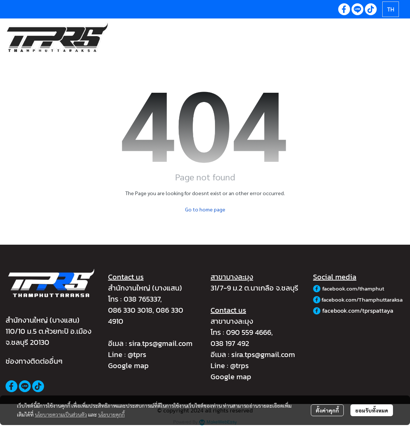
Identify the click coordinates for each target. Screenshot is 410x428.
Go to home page (205, 209)
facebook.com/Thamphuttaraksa (362, 299)
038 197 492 (230, 343)
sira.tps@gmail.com (160, 343)
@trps (239, 365)
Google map (128, 365)
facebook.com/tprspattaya (357, 310)
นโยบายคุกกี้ (111, 414)
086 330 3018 (130, 310)
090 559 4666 (248, 332)
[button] (390, 9)
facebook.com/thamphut (353, 288)
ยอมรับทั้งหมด (371, 410)
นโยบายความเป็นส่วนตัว (61, 414)
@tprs (137, 354)
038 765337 (142, 299)
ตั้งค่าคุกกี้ (327, 410)
